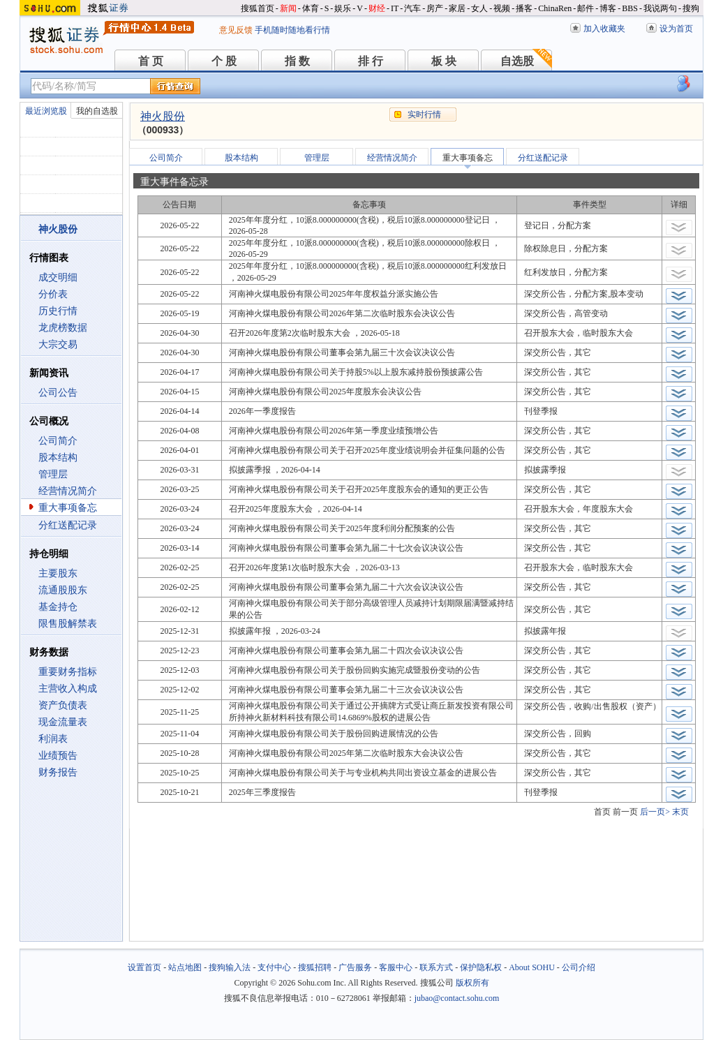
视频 (501, 8)
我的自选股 (97, 111)
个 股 (224, 61)
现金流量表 (62, 722)
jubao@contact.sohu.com (457, 998)
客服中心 (395, 967)
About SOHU (532, 967)
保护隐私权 (481, 967)
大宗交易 (57, 344)
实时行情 (424, 114)
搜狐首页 (257, 8)
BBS (630, 8)
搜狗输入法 (230, 967)
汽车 (412, 8)
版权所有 (472, 983)
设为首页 (676, 29)
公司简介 (57, 441)
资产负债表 (62, 705)
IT (394, 8)
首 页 (150, 61)
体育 (310, 8)
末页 (680, 812)
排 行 (370, 61)
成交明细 (57, 277)
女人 (479, 8)
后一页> (655, 812)
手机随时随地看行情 (292, 30)
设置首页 (144, 967)
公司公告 (57, 392)
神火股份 (162, 116)
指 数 (297, 61)
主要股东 (57, 573)
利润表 (53, 739)
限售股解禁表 (67, 623)
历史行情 (57, 311)
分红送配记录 (67, 525)
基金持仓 (57, 607)
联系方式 (436, 967)
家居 (457, 8)
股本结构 (57, 457)
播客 (524, 8)
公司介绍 (578, 967)
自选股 (517, 61)
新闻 (288, 8)
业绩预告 (57, 755)
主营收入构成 (67, 688)
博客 (607, 8)
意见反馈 (236, 30)
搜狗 (691, 8)
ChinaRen (555, 8)
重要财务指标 (67, 672)
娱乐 (342, 8)
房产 (434, 8)
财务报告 (57, 772)
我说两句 (660, 8)
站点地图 (185, 967)
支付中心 (274, 967)
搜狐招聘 (314, 967)
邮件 (585, 8)
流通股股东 (62, 590)
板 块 (443, 61)
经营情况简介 (67, 491)
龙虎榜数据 (62, 327)
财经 (376, 8)
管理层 (53, 474)
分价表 (53, 294)
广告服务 (355, 967)
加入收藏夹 (604, 29)
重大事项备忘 (67, 508)
